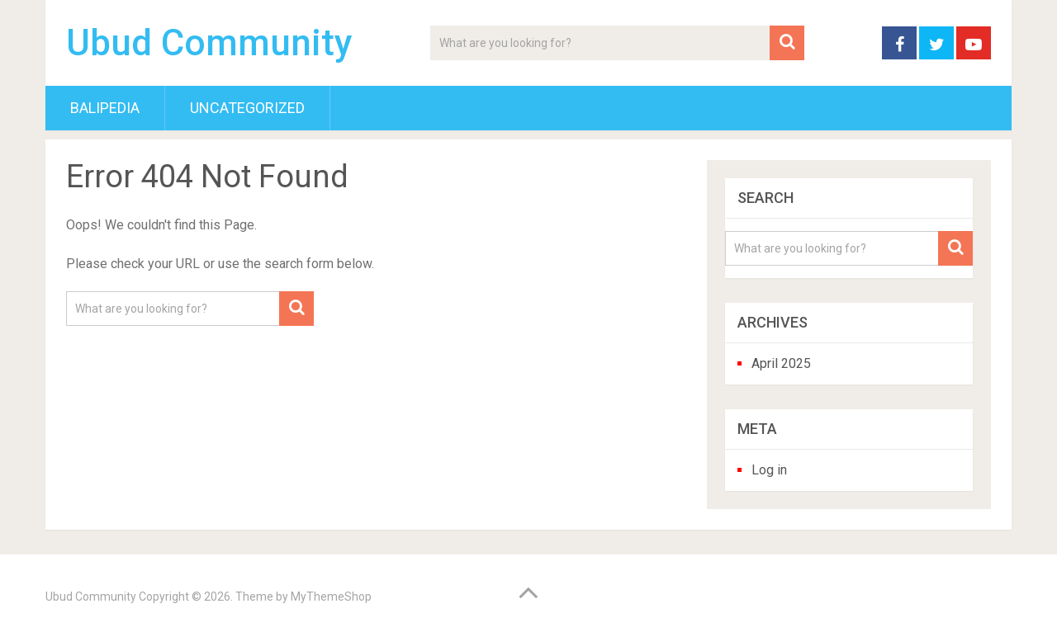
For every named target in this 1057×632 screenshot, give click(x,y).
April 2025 (781, 363)
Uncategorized (247, 107)
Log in (769, 470)
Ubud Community (209, 43)
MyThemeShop (331, 596)
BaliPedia (105, 107)
